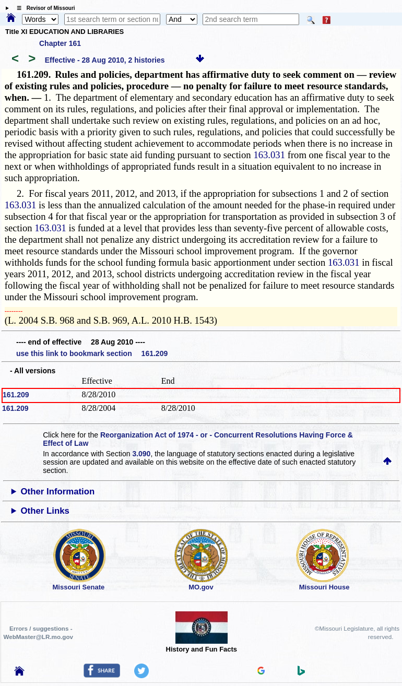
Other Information (58, 491)
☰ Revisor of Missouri (43, 8)
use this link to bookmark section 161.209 (92, 353)
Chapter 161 (60, 43)
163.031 (269, 154)
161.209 (16, 395)
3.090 (141, 454)
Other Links (45, 511)
